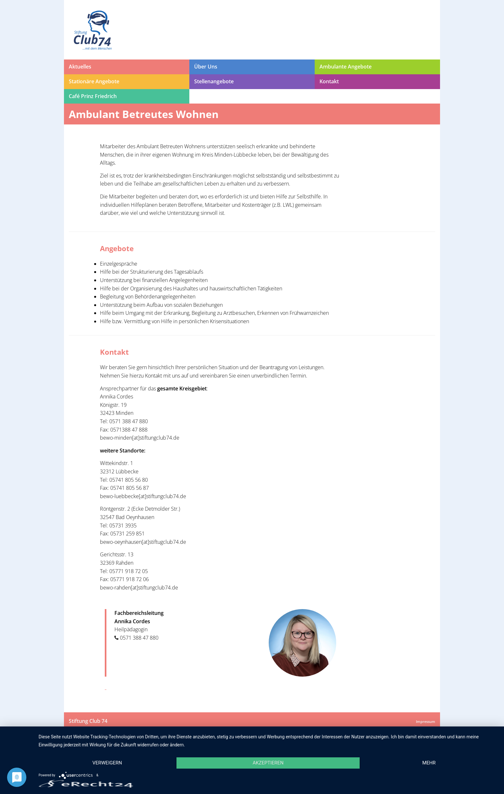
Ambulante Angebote (346, 66)
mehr (429, 763)
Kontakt (329, 81)
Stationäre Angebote (94, 81)
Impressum (425, 721)
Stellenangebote (214, 81)
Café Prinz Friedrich (93, 96)
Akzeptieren (268, 763)
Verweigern (107, 763)
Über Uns (205, 66)
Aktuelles (80, 66)
